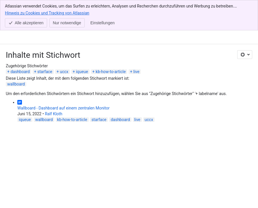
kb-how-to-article (111, 41)
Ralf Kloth (53, 83)
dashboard (19, 41)
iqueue (82, 41)
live (136, 41)
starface (44, 41)
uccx (64, 41)
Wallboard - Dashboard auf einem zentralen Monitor (63, 77)
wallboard (16, 53)
